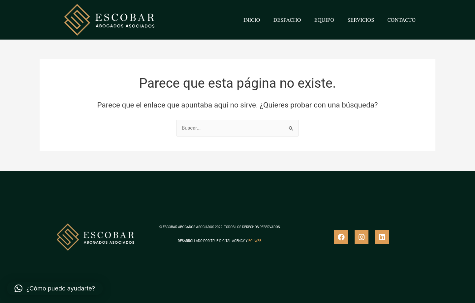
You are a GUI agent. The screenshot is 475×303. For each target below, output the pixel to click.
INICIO (251, 19)
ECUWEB (254, 241)
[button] (55, 288)
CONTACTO (401, 19)
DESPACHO (287, 19)
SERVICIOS (360, 19)
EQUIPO (324, 19)
